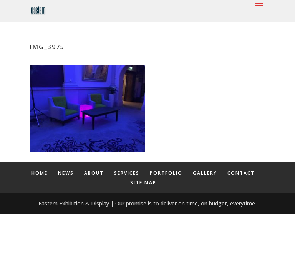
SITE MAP (143, 182)
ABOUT (94, 173)
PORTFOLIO (166, 173)
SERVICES (126, 173)
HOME (39, 173)
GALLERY (205, 173)
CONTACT (241, 173)
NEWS (66, 173)
